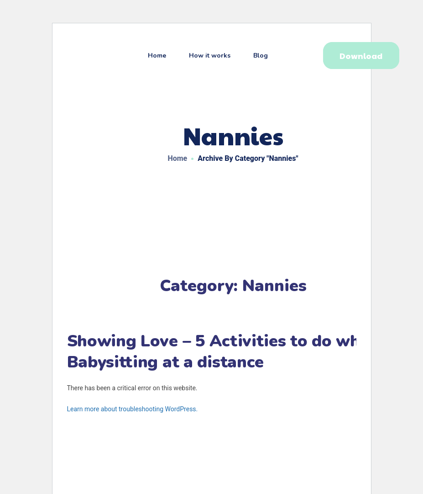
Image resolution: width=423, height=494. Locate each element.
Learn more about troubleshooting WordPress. (132, 409)
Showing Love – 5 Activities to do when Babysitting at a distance (223, 351)
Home (178, 158)
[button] (361, 55)
